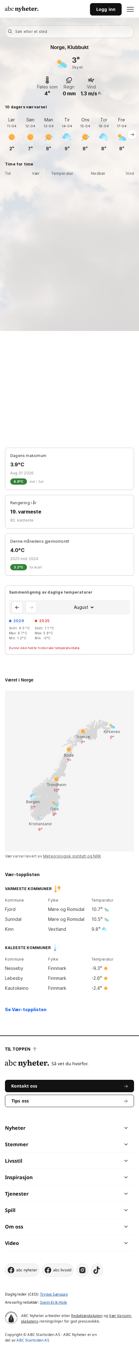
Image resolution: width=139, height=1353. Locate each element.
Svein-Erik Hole (53, 1302)
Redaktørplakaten (86, 1315)
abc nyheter (22, 1270)
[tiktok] (97, 1270)
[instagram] (82, 1270)
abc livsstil (57, 1270)
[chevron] (97, 1128)
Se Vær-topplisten (26, 1009)
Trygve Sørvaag (54, 1294)
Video (12, 1243)
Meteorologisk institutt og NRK (72, 856)
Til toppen (21, 1049)
